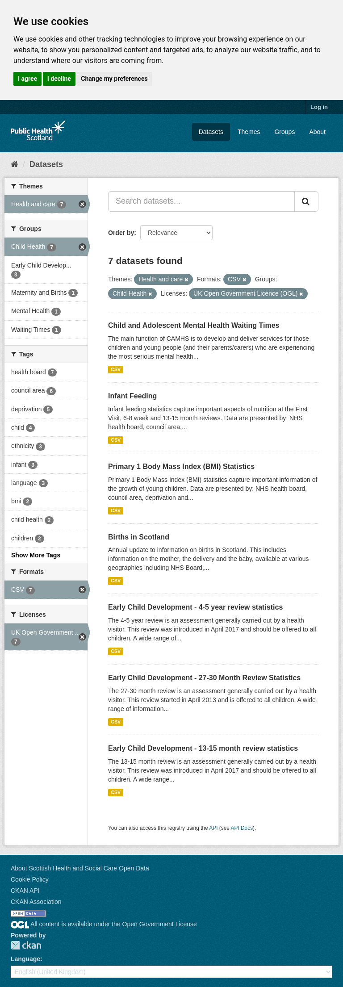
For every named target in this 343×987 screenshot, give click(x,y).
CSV (116, 369)
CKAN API (25, 890)
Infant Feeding (132, 396)
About (317, 131)
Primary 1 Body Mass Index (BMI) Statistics (181, 466)
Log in (319, 107)
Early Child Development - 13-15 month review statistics (203, 748)
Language (25, 958)
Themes (249, 131)
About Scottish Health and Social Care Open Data (80, 868)
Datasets (211, 131)
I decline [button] (59, 78)
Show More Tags (35, 555)
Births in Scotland (138, 537)
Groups (284, 131)
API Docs (242, 828)
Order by (121, 232)
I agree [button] (27, 78)
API (213, 828)
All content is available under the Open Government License (104, 924)
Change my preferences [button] (114, 78)
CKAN (26, 945)
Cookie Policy (30, 879)
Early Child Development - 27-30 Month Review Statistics (204, 678)
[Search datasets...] (201, 201)
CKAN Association (36, 901)
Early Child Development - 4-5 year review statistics (195, 607)
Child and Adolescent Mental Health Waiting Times (193, 325)
